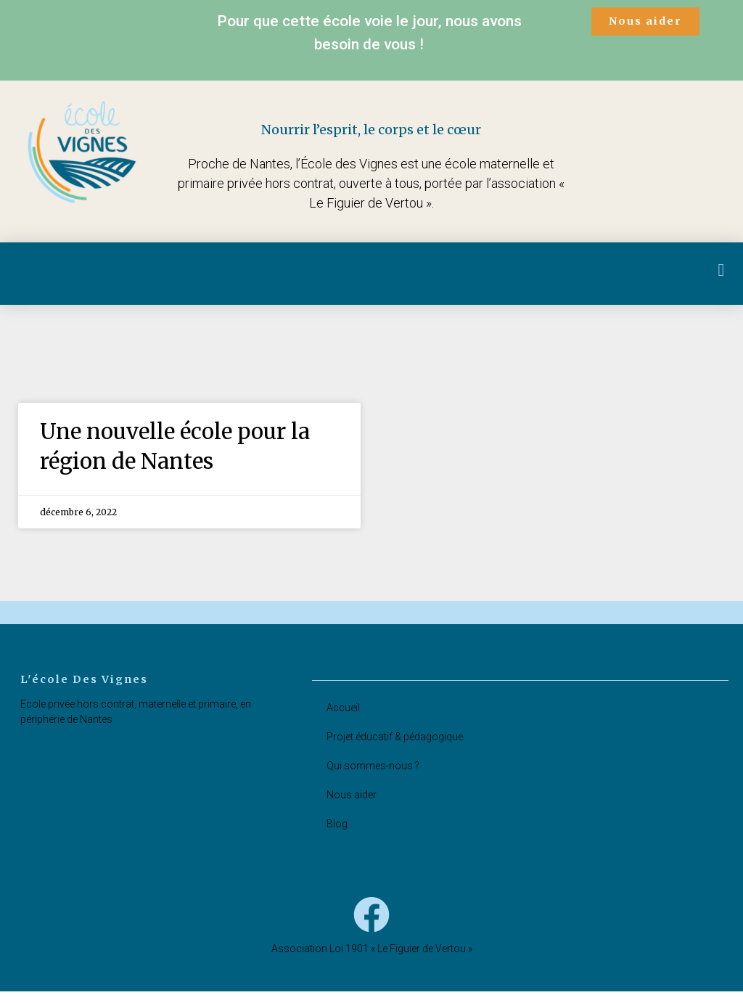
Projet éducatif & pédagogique (395, 748)
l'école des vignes (86, 690)
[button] (645, 21)
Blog (337, 835)
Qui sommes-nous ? (373, 777)
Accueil (343, 719)
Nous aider (352, 806)
